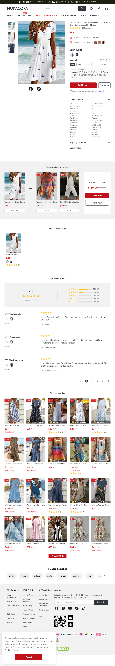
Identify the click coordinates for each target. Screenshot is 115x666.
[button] (80, 381)
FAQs (40, 616)
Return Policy (27, 606)
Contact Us (43, 595)
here (20, 647)
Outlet (25, 626)
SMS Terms (11, 614)
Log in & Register (29, 595)
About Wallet (27, 622)
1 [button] (86, 381)
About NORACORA (11, 596)
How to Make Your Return (43, 604)
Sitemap (10, 622)
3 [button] (97, 381)
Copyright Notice (13, 606)
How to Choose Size (44, 611)
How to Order (43, 599)
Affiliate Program (29, 618)
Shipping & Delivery (27, 600)
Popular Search (12, 618)
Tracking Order (28, 610)
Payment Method (29, 614)
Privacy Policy (12, 602)
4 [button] (102, 381)
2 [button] (91, 381)
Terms (9, 610)
